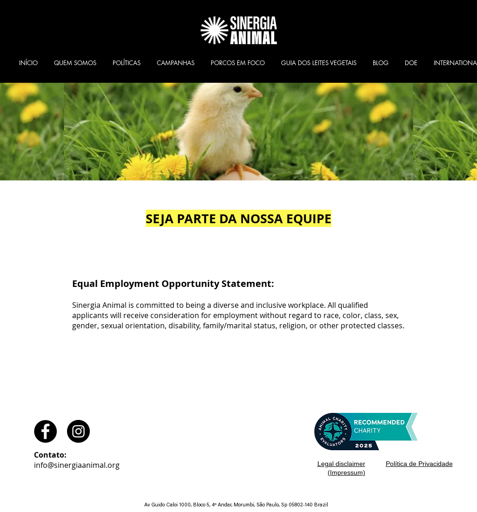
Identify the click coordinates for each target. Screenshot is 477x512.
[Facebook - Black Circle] (45, 431)
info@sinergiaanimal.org (77, 465)
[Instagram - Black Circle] (78, 431)
